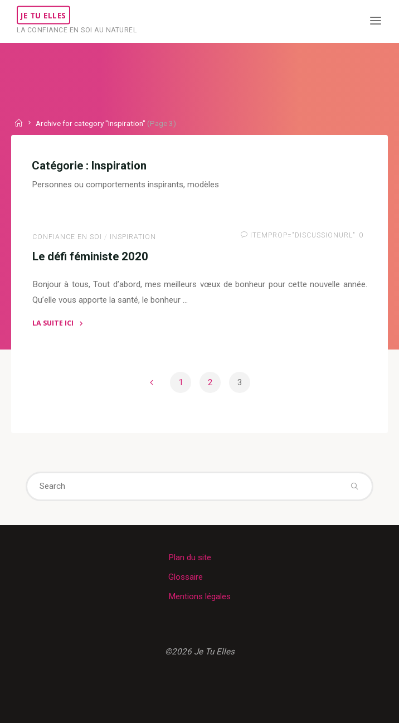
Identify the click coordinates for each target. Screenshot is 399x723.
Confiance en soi (67, 236)
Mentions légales (199, 596)
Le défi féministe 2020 (90, 256)
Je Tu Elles (43, 14)
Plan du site (189, 557)
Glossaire (185, 577)
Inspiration (133, 236)
